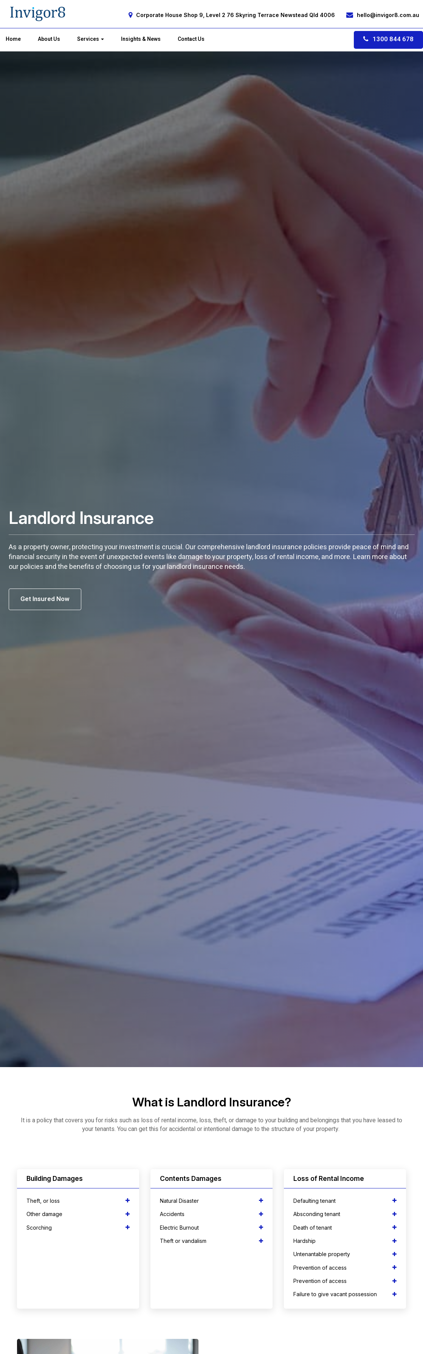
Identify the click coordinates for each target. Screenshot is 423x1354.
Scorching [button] (78, 1227)
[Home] (38, 14)
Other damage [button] (78, 1214)
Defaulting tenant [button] (345, 1201)
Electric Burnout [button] (211, 1227)
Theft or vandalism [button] (211, 1241)
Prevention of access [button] (345, 1267)
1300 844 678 (388, 39)
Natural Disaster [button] (211, 1201)
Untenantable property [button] (345, 1254)
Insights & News (141, 39)
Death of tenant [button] (345, 1227)
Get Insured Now (45, 599)
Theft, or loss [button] (78, 1201)
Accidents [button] (211, 1214)
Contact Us (191, 39)
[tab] (78, 1200)
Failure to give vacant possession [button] (345, 1294)
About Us (49, 39)
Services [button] (90, 39)
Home (13, 39)
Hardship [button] (345, 1241)
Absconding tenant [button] (345, 1214)
